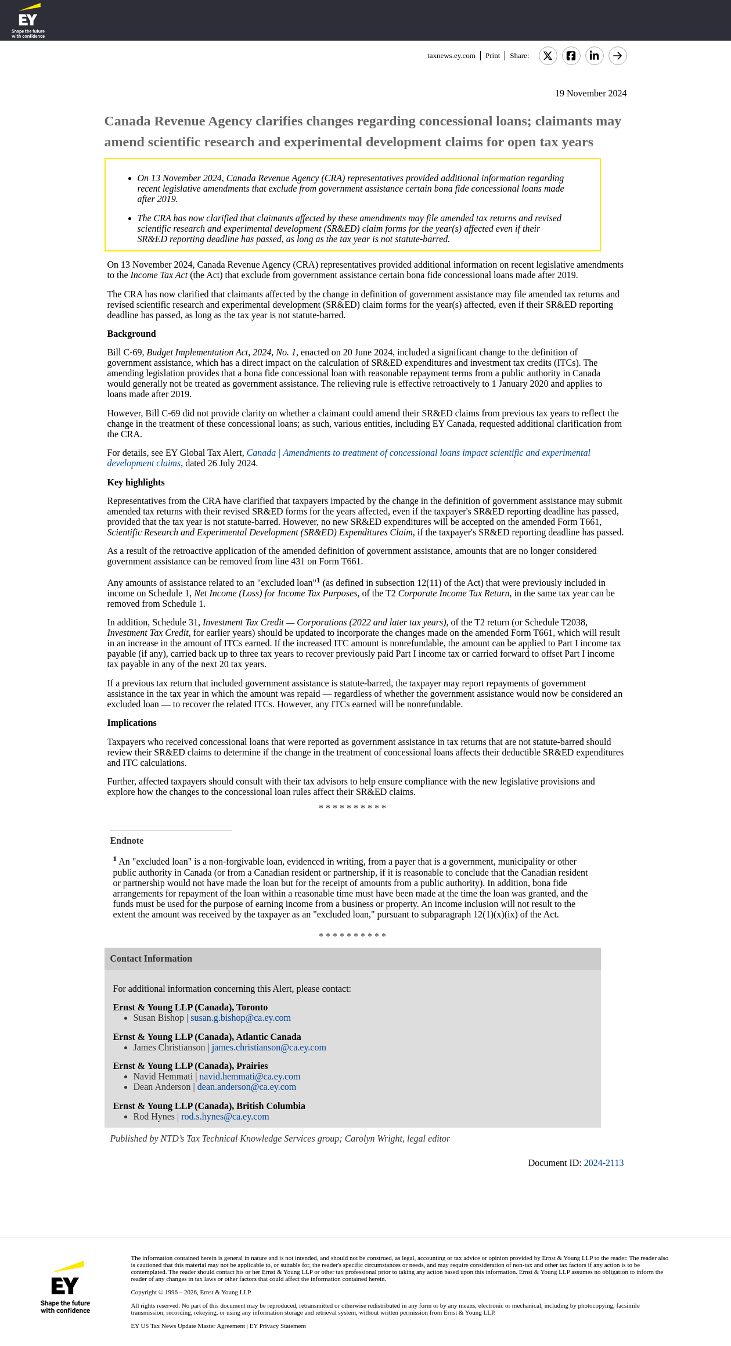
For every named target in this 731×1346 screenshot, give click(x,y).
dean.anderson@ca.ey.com (247, 1087)
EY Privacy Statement (278, 1325)
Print (492, 55)
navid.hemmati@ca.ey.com (249, 1076)
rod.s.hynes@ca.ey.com (225, 1116)
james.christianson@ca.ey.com (269, 1047)
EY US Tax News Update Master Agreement (188, 1325)
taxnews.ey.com (451, 55)
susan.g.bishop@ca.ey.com (240, 1018)
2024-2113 (604, 1163)
